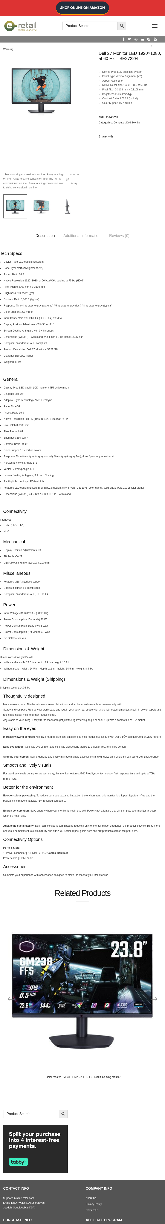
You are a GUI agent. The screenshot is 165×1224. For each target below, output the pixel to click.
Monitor (136, 122)
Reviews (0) (119, 236)
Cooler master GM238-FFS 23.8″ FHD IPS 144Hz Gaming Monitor (82, 1077)
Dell (128, 122)
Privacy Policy (94, 1204)
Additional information (82, 236)
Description (45, 236)
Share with (106, 136)
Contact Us (92, 1210)
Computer (119, 122)
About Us (91, 1198)
